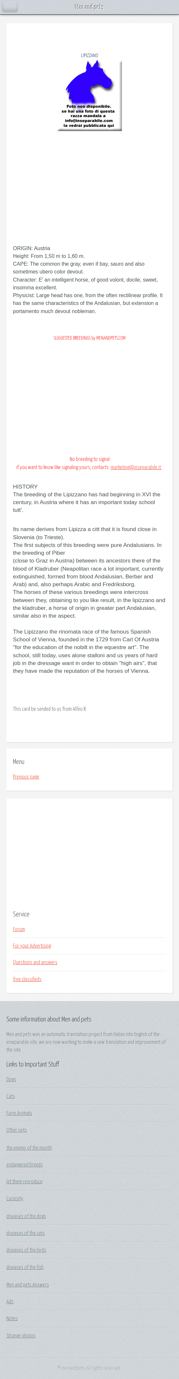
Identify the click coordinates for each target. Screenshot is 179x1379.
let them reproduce (24, 1181)
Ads (10, 1301)
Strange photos (21, 1335)
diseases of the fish (24, 1267)
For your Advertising (32, 946)
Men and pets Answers (27, 1285)
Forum (19, 929)
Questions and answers (35, 962)
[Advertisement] (89, 853)
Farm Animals (19, 1113)
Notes (12, 1318)
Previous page (26, 777)
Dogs (11, 1079)
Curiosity (14, 1198)
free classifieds (27, 979)
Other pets (16, 1130)
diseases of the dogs (26, 1216)
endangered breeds (24, 1164)
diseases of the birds (26, 1250)
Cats (10, 1096)
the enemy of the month (29, 1148)
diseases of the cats (25, 1233)
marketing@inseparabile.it (136, 467)
